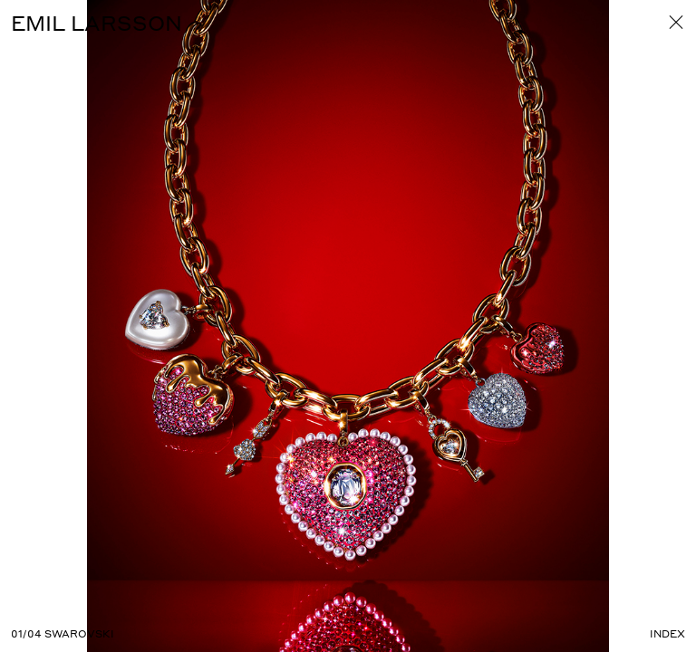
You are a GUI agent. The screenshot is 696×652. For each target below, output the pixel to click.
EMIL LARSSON (96, 22)
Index (667, 634)
